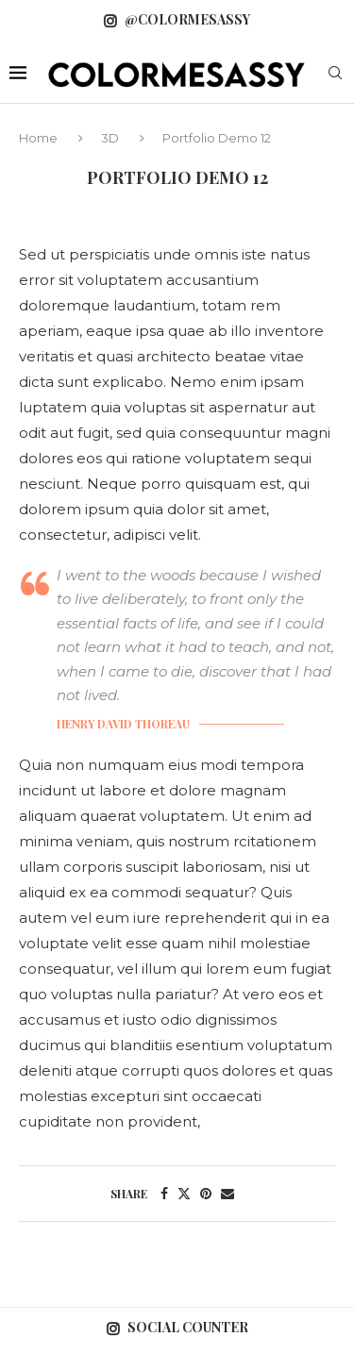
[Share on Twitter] (184, 1193)
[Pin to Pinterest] (205, 1193)
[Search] (335, 74)
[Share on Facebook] (164, 1193)
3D (110, 137)
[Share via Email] (227, 1193)
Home (39, 137)
